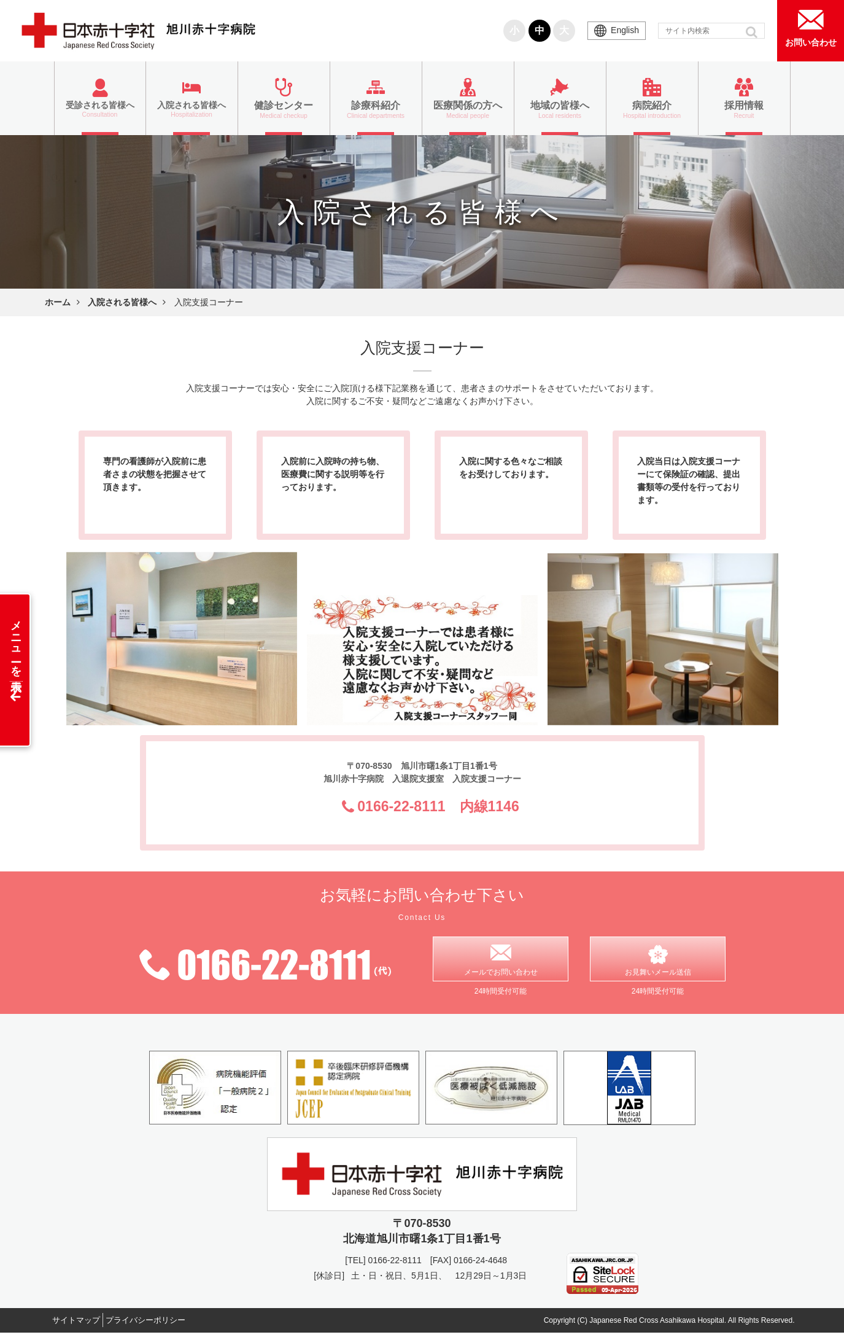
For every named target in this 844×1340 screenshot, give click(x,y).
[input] (711, 31)
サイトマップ (81, 1327)
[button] (753, 32)
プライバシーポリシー (163, 1327)
